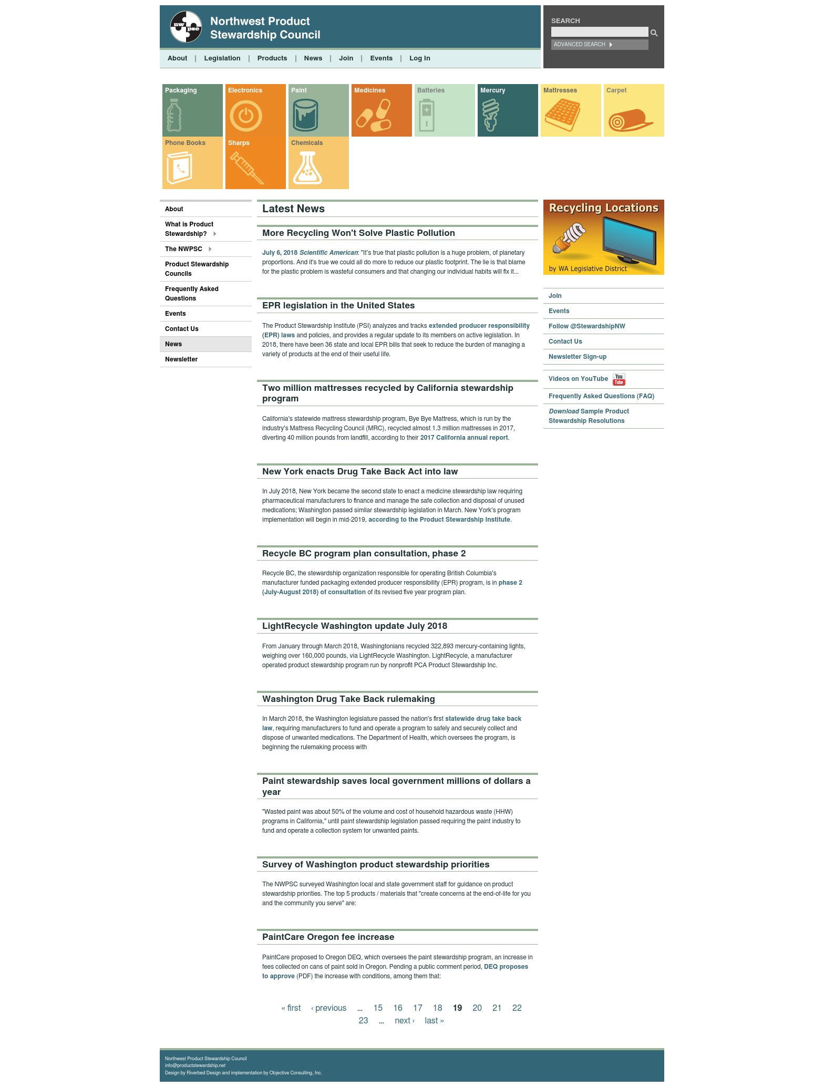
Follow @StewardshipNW (587, 326)
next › (405, 1021)
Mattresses (560, 90)
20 (477, 1008)
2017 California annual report (464, 437)
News (313, 58)
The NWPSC (183, 249)
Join (346, 58)
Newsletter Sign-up (578, 357)
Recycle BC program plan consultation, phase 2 (364, 553)
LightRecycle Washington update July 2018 (354, 626)
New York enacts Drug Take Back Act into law (360, 471)
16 (398, 1008)
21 (497, 1008)
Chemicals (307, 143)
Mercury (492, 90)
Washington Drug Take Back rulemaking (348, 699)
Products (272, 58)
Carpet (616, 90)
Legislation (222, 58)
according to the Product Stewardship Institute (439, 519)
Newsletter (181, 359)
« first (291, 1008)
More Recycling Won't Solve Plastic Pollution (358, 233)
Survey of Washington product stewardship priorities (376, 864)
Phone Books (185, 143)
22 (517, 1008)
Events (381, 58)
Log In (419, 58)
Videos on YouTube (587, 379)
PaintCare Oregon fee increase (328, 937)
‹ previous (328, 1008)
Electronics (245, 90)
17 (418, 1008)
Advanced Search (579, 44)
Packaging (181, 90)
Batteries (431, 90)
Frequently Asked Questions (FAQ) (601, 396)
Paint (299, 90)
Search (565, 21)
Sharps (239, 143)
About (177, 58)
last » (434, 1021)
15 (378, 1008)
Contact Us (182, 329)
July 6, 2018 (310, 253)
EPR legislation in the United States (338, 305)
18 (437, 1008)
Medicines (369, 90)
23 (363, 1021)
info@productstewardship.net (195, 1065)
